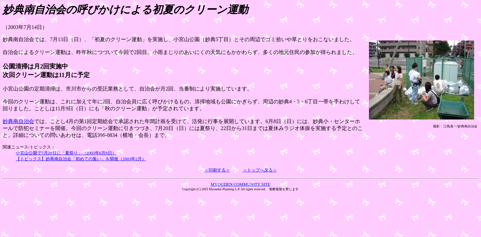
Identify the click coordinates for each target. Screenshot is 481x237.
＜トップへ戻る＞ (260, 170)
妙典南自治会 (18, 121)
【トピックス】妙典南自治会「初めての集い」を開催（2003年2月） (81, 158)
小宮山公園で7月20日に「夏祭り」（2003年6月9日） (66, 152)
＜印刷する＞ (217, 170)
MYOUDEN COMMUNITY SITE (240, 184)
